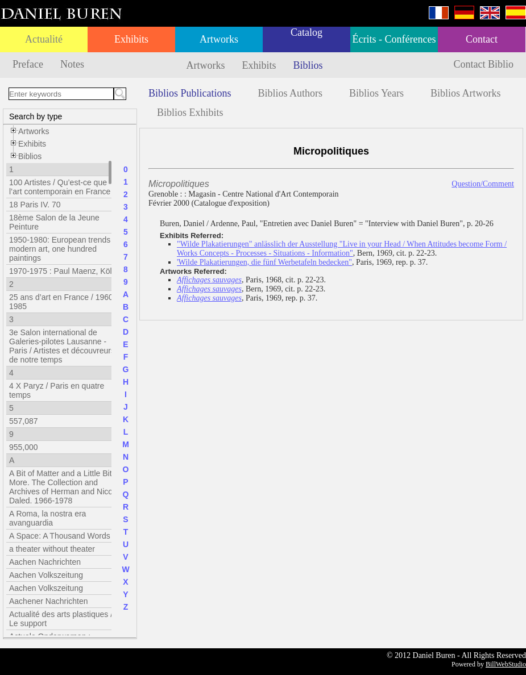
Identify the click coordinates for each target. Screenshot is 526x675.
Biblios (308, 65)
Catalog (306, 32)
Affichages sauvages (209, 280)
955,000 (23, 447)
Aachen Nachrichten (45, 561)
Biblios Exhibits (190, 112)
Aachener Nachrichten (48, 601)
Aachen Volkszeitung (46, 575)
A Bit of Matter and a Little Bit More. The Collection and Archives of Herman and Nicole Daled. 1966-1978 (64, 487)
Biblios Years (376, 93)
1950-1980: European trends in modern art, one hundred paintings (64, 248)
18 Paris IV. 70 (35, 204)
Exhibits (131, 39)
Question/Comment (483, 184)
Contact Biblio (484, 64)
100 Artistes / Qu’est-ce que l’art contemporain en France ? (63, 187)
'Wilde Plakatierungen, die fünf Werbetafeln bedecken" (264, 262)
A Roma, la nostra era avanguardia (47, 518)
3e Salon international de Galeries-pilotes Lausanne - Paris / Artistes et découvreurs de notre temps (62, 346)
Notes (72, 64)
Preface (28, 64)
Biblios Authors (290, 93)
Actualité (44, 39)
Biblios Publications (189, 93)
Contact (482, 39)
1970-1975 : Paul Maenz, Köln (62, 271)
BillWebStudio (506, 664)
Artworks (219, 39)
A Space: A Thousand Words (59, 535)
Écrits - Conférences (394, 39)
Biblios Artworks (465, 93)
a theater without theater (52, 548)
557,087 (23, 421)
